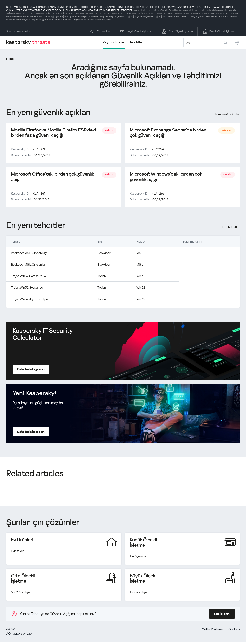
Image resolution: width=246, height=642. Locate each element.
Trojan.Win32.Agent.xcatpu (29, 299)
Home (10, 59)
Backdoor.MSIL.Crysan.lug (29, 253)
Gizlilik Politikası (212, 629)
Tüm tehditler (230, 227)
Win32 (140, 276)
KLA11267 (39, 193)
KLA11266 (158, 193)
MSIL (139, 253)
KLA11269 (158, 149)
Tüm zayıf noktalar (227, 114)
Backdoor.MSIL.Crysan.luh (29, 264)
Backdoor (104, 253)
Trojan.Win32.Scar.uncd (27, 287)
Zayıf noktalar (114, 42)
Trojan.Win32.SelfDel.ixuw (28, 276)
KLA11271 (39, 149)
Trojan (101, 276)
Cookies (234, 629)
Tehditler (136, 42)
